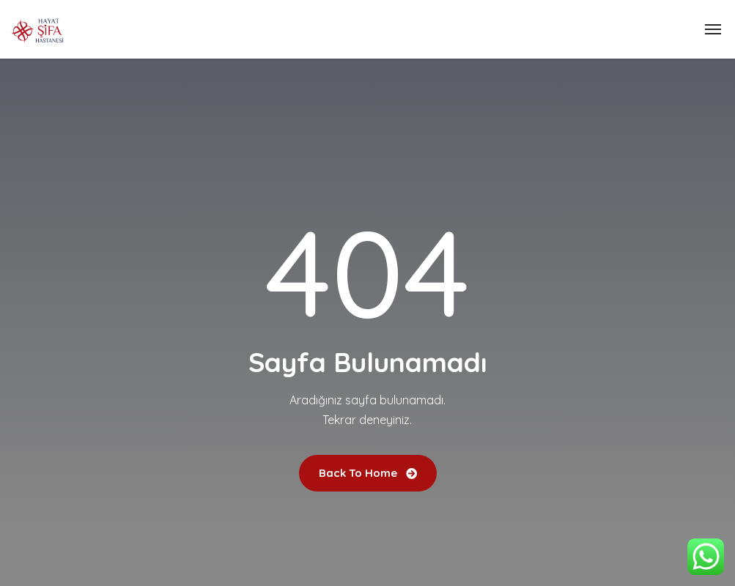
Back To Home (368, 473)
